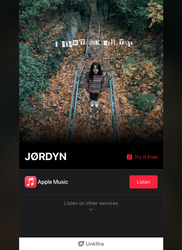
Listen (143, 182)
